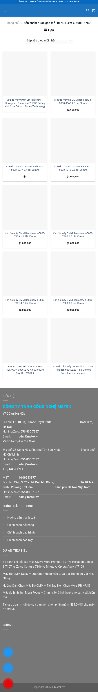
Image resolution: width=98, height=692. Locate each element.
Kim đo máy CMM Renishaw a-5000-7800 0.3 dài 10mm (73, 301)
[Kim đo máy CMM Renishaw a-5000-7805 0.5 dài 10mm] (73, 207)
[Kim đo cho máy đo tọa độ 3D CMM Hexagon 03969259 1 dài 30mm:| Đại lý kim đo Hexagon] (73, 340)
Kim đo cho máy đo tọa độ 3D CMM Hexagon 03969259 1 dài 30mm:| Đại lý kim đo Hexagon (73, 369)
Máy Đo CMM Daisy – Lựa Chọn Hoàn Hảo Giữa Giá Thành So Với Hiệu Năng (49, 576)
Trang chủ (12, 23)
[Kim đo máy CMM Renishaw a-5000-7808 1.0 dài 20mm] (25, 207)
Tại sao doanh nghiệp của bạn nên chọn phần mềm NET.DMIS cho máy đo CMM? (49, 607)
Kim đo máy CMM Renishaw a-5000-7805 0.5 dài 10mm (73, 235)
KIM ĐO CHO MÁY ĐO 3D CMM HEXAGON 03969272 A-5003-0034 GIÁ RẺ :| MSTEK (25, 369)
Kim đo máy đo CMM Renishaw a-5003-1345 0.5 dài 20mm (73, 168)
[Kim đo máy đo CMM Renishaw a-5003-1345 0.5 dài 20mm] (73, 140)
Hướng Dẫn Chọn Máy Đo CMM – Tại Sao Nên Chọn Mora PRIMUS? (46, 585)
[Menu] (5, 10)
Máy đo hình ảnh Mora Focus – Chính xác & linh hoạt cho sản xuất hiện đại (49, 595)
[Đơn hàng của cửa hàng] (49, 40)
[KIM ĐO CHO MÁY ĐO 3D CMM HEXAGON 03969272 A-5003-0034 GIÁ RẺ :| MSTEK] (25, 340)
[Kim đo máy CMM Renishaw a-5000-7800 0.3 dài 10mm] (73, 274)
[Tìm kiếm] (87, 10)
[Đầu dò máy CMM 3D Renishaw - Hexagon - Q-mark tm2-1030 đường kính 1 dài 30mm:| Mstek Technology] (25, 74)
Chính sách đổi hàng (20, 525)
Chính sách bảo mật (20, 540)
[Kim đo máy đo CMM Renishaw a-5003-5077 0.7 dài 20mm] (25, 140)
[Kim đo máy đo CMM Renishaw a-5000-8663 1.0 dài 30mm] (73, 74)
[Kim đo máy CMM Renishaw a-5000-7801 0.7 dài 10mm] (25, 274)
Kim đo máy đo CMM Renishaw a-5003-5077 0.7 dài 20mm (25, 168)
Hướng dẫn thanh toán (22, 517)
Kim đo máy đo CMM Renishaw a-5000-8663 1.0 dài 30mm (73, 101)
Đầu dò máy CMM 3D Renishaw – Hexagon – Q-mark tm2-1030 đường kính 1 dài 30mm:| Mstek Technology (25, 103)
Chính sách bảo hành (21, 532)
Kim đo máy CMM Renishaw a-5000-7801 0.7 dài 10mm (25, 301)
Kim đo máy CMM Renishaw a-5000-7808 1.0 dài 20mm (25, 235)
